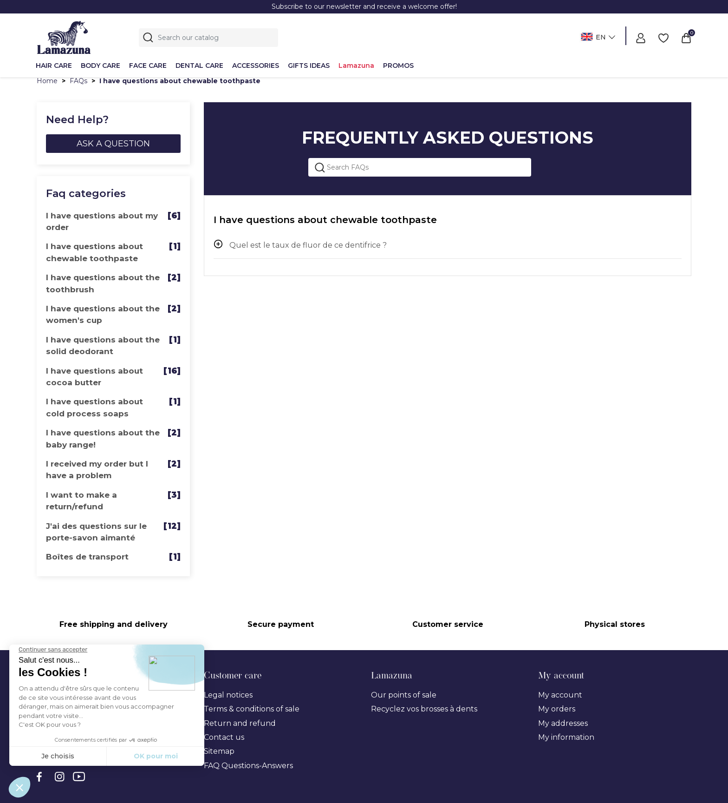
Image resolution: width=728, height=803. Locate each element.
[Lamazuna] (64, 36)
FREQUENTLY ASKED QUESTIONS (447, 137)
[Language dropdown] (597, 38)
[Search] (208, 37)
